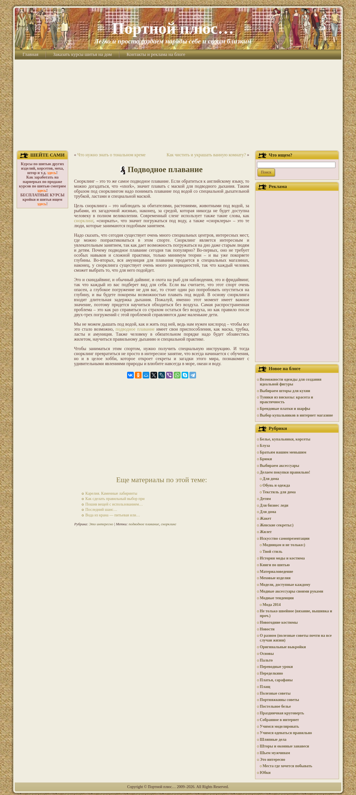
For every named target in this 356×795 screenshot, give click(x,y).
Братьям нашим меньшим (283, 452)
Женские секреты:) (276, 525)
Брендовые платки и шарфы (285, 409)
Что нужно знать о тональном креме (111, 154)
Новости (267, 629)
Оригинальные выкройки (283, 647)
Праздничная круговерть (282, 713)
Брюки (266, 459)
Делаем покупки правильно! (285, 472)
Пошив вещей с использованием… (114, 504)
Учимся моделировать (279, 726)
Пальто (266, 660)
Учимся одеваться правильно (286, 733)
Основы (267, 654)
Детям (265, 499)
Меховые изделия (275, 578)
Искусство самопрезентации (285, 538)
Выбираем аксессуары (279, 466)
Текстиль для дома (279, 492)
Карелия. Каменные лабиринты (111, 493)
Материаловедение (276, 571)
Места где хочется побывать (287, 766)
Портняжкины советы (279, 700)
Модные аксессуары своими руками (291, 591)
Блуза (265, 446)
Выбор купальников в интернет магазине (296, 415)
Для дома (271, 479)
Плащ (265, 687)
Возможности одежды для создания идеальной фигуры (291, 381)
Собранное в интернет (279, 720)
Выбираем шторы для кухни (285, 391)
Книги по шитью (275, 565)
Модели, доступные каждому (285, 585)
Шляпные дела (273, 739)
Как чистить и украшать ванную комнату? (206, 154)
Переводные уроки (276, 667)
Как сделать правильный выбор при (115, 499)
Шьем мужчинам (275, 753)
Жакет (265, 518)
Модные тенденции (277, 598)
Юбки (265, 773)
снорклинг (83, 220)
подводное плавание (135, 329)
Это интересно (101, 524)
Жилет (266, 532)
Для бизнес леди (274, 505)
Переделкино (271, 673)
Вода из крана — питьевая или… (112, 515)
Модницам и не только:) (284, 545)
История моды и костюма (282, 558)
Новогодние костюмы (279, 622)
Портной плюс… (173, 28)
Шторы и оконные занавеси (284, 746)
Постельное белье (275, 706)
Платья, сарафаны (276, 680)
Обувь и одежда (276, 485)
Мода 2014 (272, 605)
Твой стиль (272, 551)
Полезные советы (275, 693)
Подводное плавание (165, 169)
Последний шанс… (101, 509)
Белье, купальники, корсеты (285, 439)
